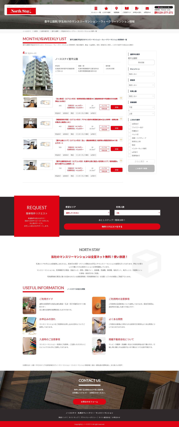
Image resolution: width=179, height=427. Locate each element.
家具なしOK (136, 141)
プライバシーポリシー (88, 417)
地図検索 (116, 12)
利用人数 (120, 206)
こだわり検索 (106, 12)
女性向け (135, 124)
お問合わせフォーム (89, 401)
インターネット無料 (139, 148)
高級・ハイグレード (139, 138)
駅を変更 (141, 62)
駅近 (133, 145)
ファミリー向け (137, 127)
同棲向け (135, 131)
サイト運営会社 (104, 417)
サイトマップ (74, 417)
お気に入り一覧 (164, 7)
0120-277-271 (165, 12)
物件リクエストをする (112, 226)
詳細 (116, 107)
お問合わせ (147, 12)
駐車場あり (136, 155)
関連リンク (63, 417)
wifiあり (135, 152)
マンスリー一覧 (96, 12)
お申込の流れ (137, 12)
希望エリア (71, 206)
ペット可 (135, 134)
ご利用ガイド (127, 12)
